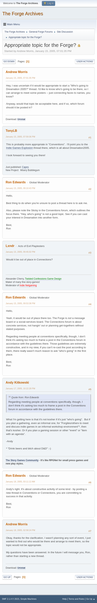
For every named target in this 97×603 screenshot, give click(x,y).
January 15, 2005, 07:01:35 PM (20, 78)
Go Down (9, 61)
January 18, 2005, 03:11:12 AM (20, 481)
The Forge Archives (22, 13)
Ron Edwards (16, 182)
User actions (85, 61)
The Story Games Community (22, 460)
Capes (25, 167)
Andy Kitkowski (17, 382)
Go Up (7, 577)
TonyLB (11, 130)
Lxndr (10, 246)
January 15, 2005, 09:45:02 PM (20, 252)
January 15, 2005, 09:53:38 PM (20, 303)
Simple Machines (28, 599)
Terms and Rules (76, 599)
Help (64, 599)
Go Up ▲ (90, 599)
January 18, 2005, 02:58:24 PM (20, 530)
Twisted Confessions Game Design (43, 278)
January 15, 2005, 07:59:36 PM (20, 136)
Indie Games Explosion (19, 147)
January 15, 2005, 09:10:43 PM (20, 188)
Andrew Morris (17, 72)
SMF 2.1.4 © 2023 (10, 599)
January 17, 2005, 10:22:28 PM (20, 388)
